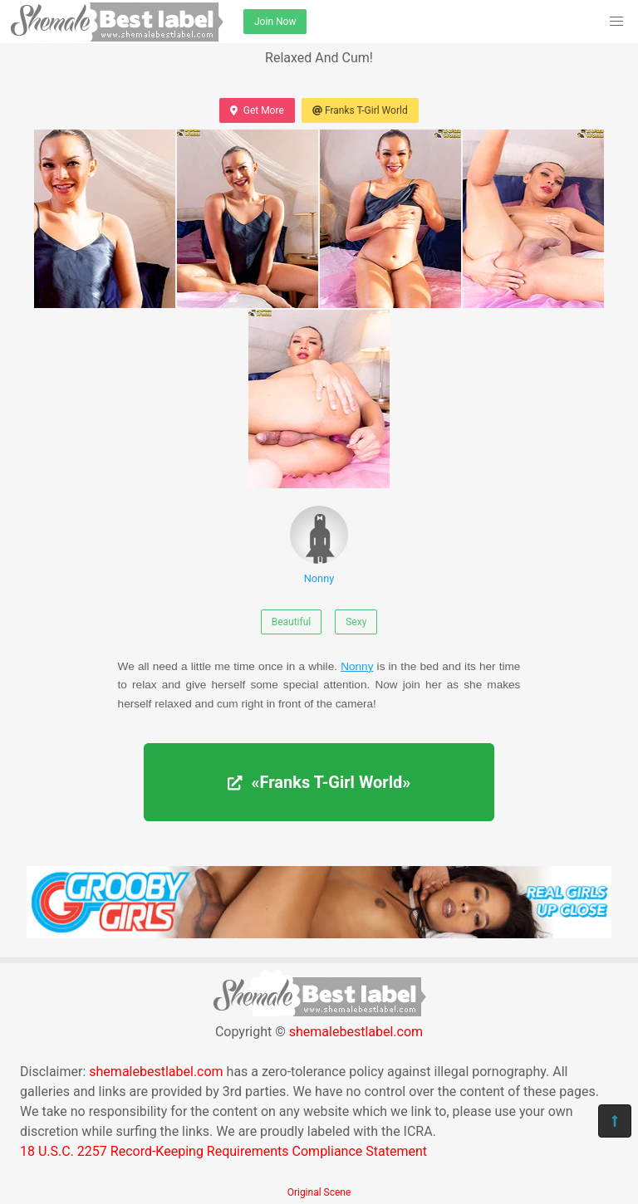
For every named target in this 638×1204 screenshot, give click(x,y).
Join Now (275, 21)
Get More (256, 110)
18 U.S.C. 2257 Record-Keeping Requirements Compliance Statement (223, 1151)
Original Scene (319, 1192)
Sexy (356, 622)
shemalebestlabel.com (356, 1032)
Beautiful (292, 622)
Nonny (319, 545)
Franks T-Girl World (360, 110)
